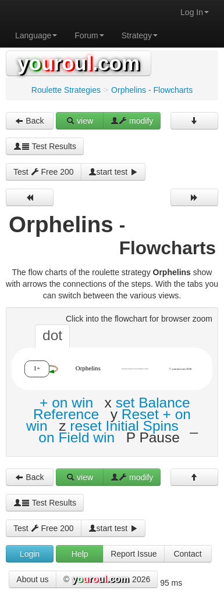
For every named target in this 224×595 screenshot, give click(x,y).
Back (29, 120)
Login (30, 553)
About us (32, 579)
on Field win (76, 437)
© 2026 (106, 580)
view (79, 120)
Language (36, 35)
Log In (194, 12)
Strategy (140, 35)
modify (132, 120)
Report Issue (134, 553)
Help (80, 553)
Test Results (44, 146)
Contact (187, 553)
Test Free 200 (43, 171)
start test (113, 171)
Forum (89, 35)
